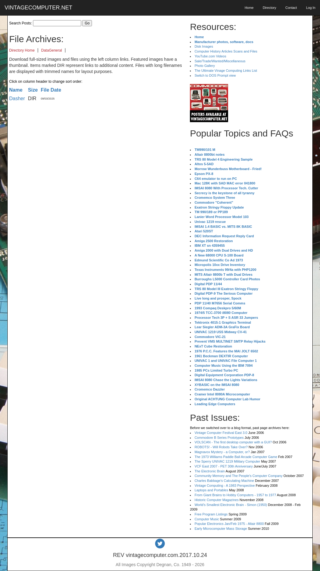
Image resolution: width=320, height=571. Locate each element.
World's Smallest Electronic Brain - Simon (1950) (231, 505)
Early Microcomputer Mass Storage (221, 528)
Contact (291, 7)
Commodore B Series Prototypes (219, 437)
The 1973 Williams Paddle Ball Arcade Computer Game (236, 457)
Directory (269, 7)
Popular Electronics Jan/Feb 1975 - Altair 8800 (229, 524)
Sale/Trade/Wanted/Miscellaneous (220, 61)
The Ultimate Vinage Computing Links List (226, 70)
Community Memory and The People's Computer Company (238, 476)
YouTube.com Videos (210, 56)
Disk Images (204, 46)
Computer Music (207, 519)
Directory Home (22, 50)
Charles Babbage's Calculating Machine (224, 480)
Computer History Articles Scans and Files (226, 51)
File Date (51, 90)
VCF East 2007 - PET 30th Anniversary (224, 466)
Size (33, 90)
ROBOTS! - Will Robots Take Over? (221, 447)
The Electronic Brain (210, 471)
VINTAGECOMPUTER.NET (38, 8)
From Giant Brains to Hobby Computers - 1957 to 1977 (235, 495)
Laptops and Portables (211, 490)
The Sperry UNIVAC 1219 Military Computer (227, 461)
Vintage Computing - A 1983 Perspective (225, 485)
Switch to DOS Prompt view (215, 75)
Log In (310, 7)
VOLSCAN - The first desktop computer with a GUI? (233, 442)
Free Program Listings (211, 514)
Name (16, 90)
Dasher (17, 98)
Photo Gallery (205, 65)
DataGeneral (51, 50)
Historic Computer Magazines (216, 500)
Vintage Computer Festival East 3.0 (221, 433)
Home (249, 7)
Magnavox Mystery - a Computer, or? (222, 452)
